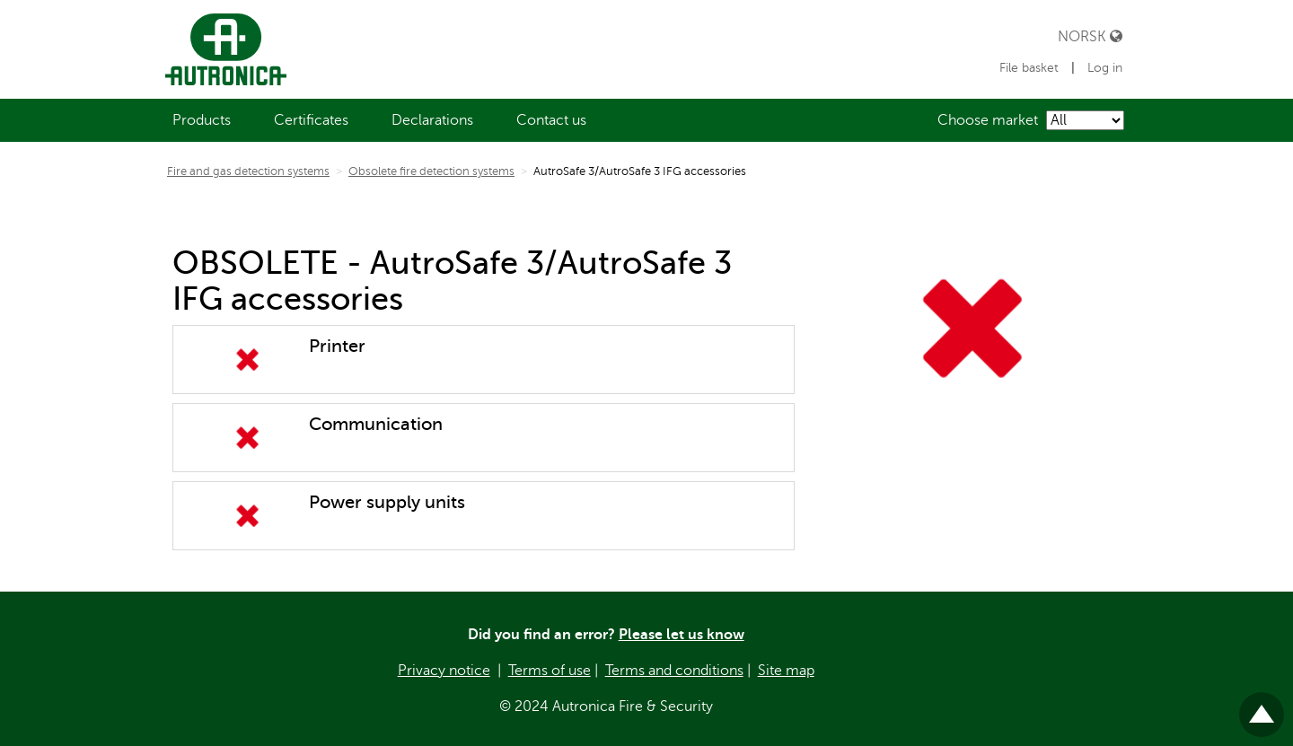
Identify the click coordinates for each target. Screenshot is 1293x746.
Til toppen (1261, 707)
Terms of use (549, 671)
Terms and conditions (674, 671)
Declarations (432, 120)
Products (201, 120)
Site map (786, 671)
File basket (1030, 68)
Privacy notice (444, 671)
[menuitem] (201, 120)
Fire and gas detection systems (248, 171)
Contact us (551, 120)
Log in (1104, 68)
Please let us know (681, 635)
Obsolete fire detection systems (431, 171)
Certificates (311, 120)
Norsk (1090, 36)
